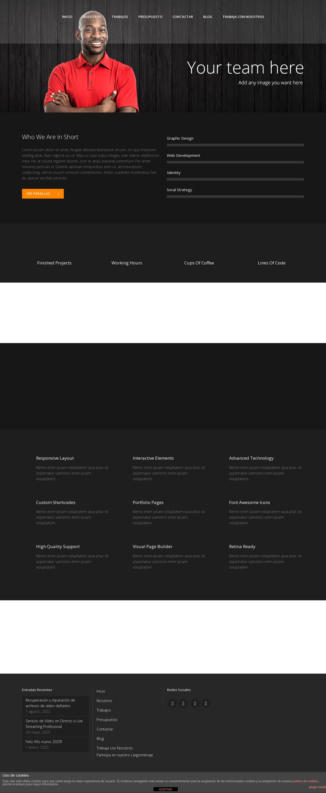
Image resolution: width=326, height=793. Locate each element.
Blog (100, 738)
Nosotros (104, 700)
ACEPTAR (165, 789)
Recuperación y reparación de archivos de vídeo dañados (50, 703)
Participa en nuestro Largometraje (125, 755)
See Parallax (43, 194)
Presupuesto (107, 719)
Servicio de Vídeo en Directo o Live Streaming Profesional (54, 723)
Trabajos (104, 710)
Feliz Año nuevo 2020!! (44, 741)
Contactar (105, 729)
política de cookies (305, 781)
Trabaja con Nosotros (115, 748)
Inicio (101, 691)
